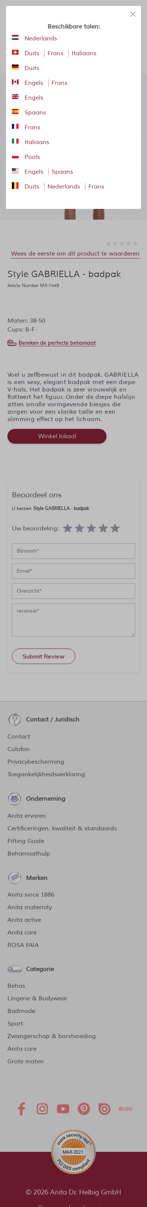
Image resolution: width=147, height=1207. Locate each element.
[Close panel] (133, 14)
